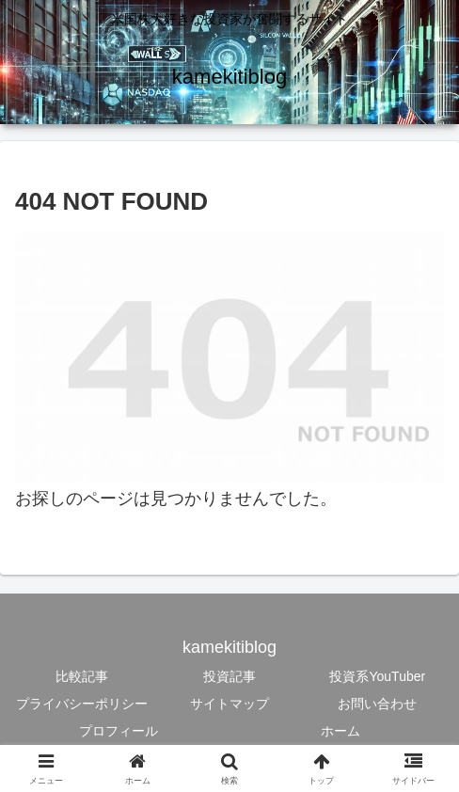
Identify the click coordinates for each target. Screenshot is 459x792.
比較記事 (81, 676)
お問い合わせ (377, 703)
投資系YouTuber (377, 676)
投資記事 (229, 676)
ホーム (340, 730)
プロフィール (118, 730)
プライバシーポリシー (82, 703)
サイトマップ (229, 703)
